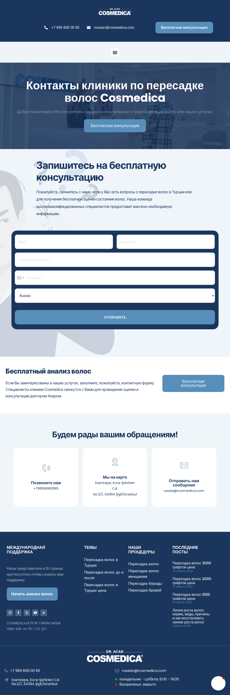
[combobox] (20, 278)
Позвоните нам (46, 483)
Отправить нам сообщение (184, 483)
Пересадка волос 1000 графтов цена (191, 596)
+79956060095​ (45, 488)
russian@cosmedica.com (144, 670)
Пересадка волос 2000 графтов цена (191, 580)
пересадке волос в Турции (162, 192)
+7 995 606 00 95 (25, 670)
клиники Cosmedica (46, 389)
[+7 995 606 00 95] (6, 671)
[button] (115, 52)
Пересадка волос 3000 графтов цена (191, 565)
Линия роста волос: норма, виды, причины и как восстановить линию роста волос (191, 616)
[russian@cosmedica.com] (117, 671)
